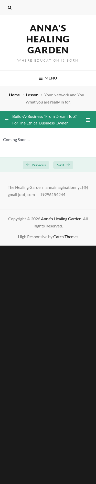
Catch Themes (65, 236)
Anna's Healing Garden (48, 38)
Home (15, 94)
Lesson (32, 94)
